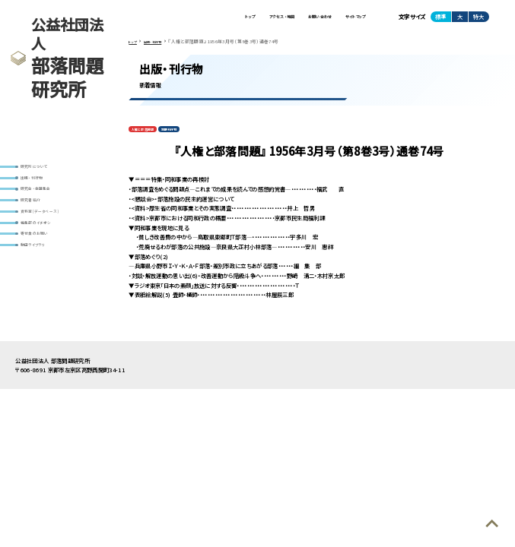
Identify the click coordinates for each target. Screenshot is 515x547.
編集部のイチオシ (44, 247)
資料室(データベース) (50, 232)
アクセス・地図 (242, 19)
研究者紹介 (37, 216)
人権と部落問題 (149, 137)
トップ (198, 19)
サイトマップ (349, 19)
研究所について (41, 168)
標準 (440, 19)
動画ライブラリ (40, 279)
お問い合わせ (297, 19)
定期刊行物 (188, 137)
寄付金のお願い (42, 263)
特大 (478, 19)
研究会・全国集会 (44, 200)
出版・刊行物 (38, 184)
